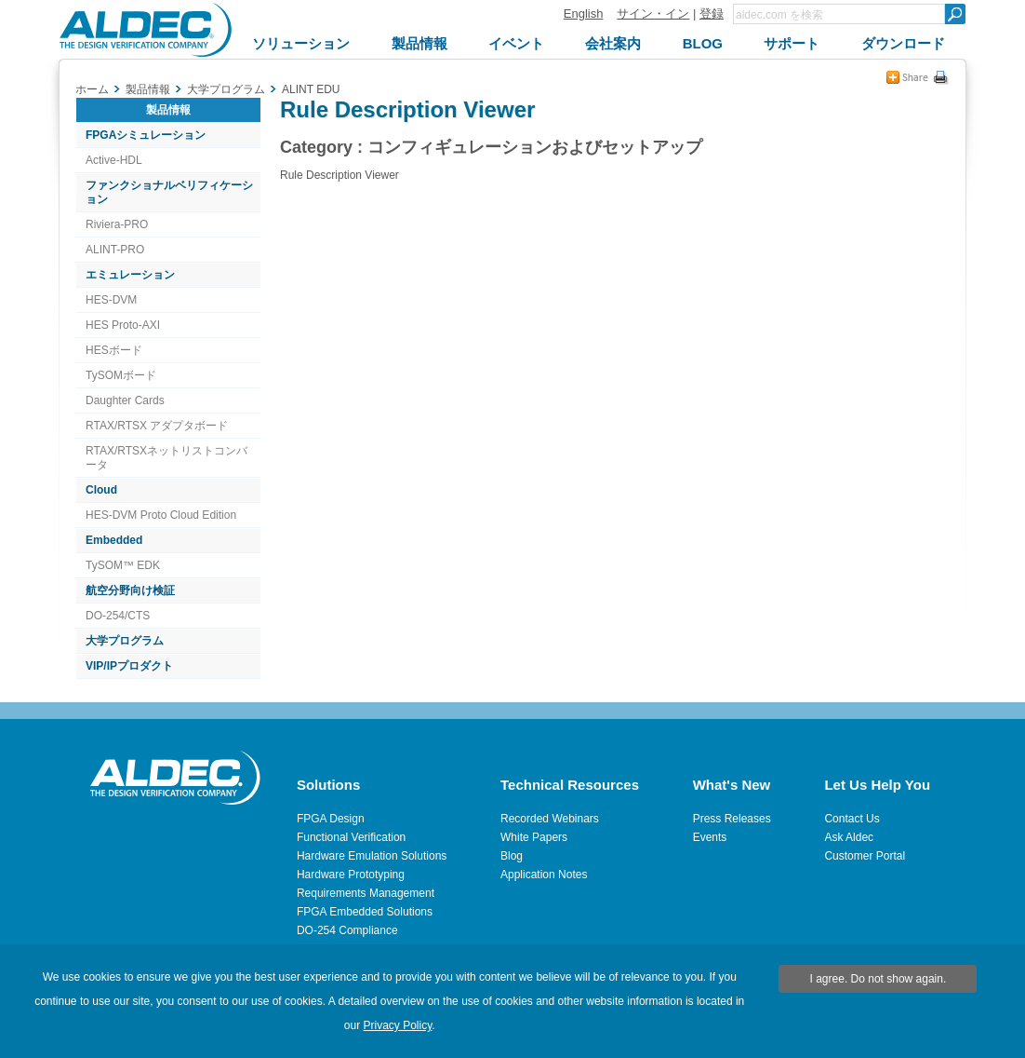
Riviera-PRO (117, 224)
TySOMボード (121, 375)
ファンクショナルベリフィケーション (169, 192)
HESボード (114, 350)
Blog (511, 855)
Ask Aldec (848, 837)
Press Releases (732, 818)
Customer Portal (864, 855)
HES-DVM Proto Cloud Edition (161, 515)
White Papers (533, 837)
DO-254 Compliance (347, 930)
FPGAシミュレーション (146, 135)
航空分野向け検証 (130, 590)
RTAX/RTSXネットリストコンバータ (166, 457)
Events (710, 837)
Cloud (101, 489)
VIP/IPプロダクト (129, 665)
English (584, 13)
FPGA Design (331, 818)
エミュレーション (130, 274)
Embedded (114, 540)
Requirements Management (365, 893)
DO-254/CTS (118, 615)
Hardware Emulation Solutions (371, 855)
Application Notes (543, 874)
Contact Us (851, 818)
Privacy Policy (398, 1025)
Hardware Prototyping (351, 874)
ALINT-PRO (115, 249)
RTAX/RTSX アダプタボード (157, 425)
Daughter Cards (125, 400)
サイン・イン (653, 13)
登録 (711, 13)
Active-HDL (114, 160)
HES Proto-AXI (123, 325)
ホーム (92, 89)
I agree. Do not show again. (878, 978)
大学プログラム (125, 640)
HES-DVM (111, 299)
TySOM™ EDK (123, 565)
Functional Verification (351, 837)
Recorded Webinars (549, 818)
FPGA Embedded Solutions (365, 911)
